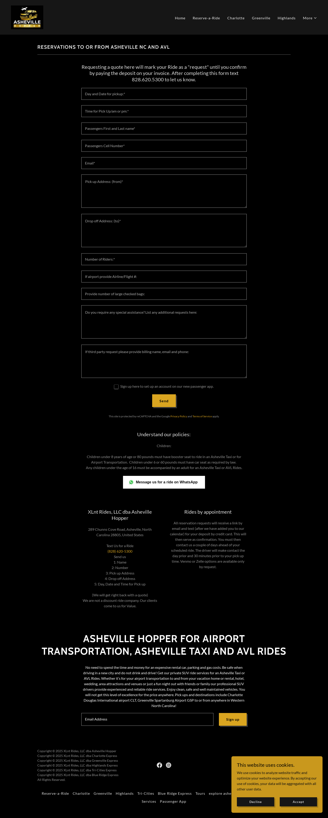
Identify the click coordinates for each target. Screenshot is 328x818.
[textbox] (163, 94)
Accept (298, 802)
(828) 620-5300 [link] (120, 551)
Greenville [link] (261, 18)
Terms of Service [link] (202, 416)
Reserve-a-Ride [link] (206, 18)
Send (164, 401)
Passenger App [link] (173, 801)
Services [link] (149, 801)
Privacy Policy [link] (178, 416)
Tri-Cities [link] (145, 793)
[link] (27, 17)
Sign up (232, 719)
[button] (310, 18)
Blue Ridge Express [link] (175, 793)
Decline (255, 802)
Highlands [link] (287, 18)
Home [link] (180, 18)
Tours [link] (200, 793)
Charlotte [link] (236, 18)
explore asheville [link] (224, 793)
